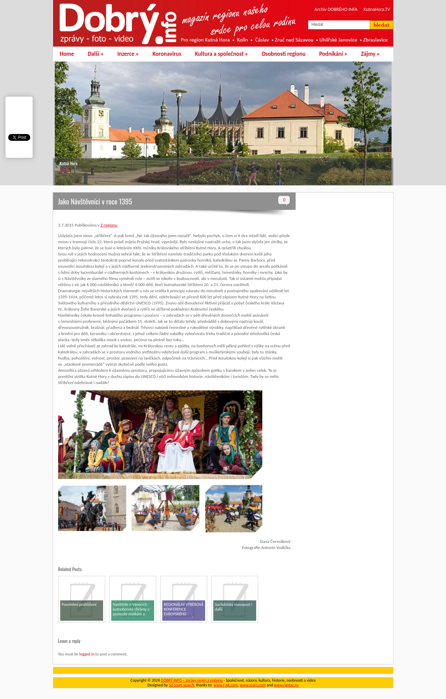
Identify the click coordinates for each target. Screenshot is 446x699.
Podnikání (333, 53)
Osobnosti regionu (283, 53)
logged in (86, 654)
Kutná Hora (69, 163)
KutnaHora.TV (377, 9)
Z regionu (109, 225)
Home (67, 53)
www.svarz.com (253, 685)
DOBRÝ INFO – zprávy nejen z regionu (191, 680)
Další (96, 53)
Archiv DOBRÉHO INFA (336, 9)
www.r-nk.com (226, 685)
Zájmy (370, 53)
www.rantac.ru (286, 685)
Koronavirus (166, 53)
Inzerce (128, 53)
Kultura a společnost (221, 53)
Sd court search (181, 685)
